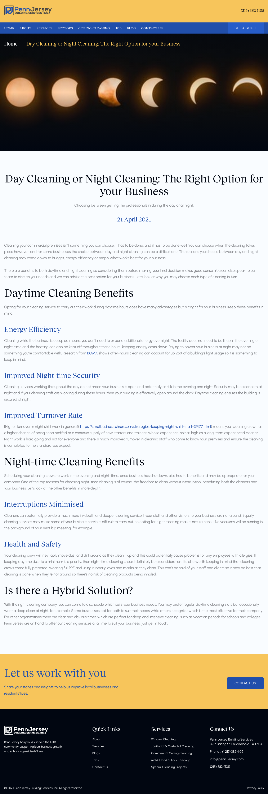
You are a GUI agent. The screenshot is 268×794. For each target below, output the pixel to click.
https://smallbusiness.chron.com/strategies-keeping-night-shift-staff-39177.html (145, 426)
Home (11, 43)
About (96, 739)
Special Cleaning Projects (169, 767)
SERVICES (45, 28)
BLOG (131, 28)
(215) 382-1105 (220, 767)
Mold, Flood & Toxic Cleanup (170, 760)
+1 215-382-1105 (233, 752)
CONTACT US (152, 28)
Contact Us (100, 767)
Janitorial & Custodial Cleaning (172, 746)
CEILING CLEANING (94, 28)
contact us (245, 683)
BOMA (92, 353)
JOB (118, 28)
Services (98, 746)
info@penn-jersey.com (227, 759)
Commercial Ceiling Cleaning (171, 753)
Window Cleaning (163, 739)
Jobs (95, 760)
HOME (9, 28)
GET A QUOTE (246, 28)
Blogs (96, 753)
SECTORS (65, 28)
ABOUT (25, 28)
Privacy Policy (255, 788)
